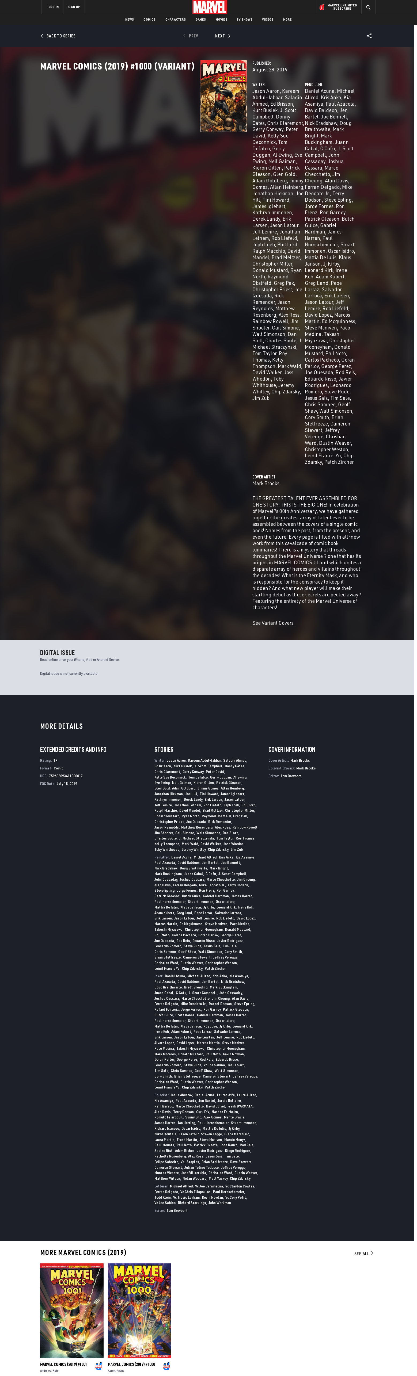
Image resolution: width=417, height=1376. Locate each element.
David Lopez (262, 210)
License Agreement (267, 1363)
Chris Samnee (311, 249)
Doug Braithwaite (193, 622)
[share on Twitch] (355, 1329)
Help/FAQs (94, 1312)
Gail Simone (184, 587)
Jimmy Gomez (217, 153)
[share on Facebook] (311, 1318)
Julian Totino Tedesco (201, 921)
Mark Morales (165, 808)
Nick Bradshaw (309, 127)
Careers (92, 1320)
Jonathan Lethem (177, 178)
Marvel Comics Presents (61, 1255)
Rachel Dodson (220, 758)
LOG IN (54, 7)
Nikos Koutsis (165, 888)
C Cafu (286, 140)
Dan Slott (205, 223)
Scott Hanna (185, 769)
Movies (221, 19)
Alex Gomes (213, 871)
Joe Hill (214, 159)
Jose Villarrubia (193, 927)
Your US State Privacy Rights (142, 1363)
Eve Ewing (227, 140)
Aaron (111, 1125)
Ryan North (173, 197)
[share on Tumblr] (355, 1318)
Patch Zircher (319, 274)
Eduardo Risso (331, 236)
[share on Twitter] (326, 1318)
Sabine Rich (163, 905)
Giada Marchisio (236, 888)
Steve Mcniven (265, 217)
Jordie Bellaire (229, 855)
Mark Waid (209, 236)
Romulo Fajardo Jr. (168, 871)
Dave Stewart (241, 916)
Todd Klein (162, 951)
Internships (96, 1327)
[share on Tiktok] (311, 1340)
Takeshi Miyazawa (334, 217)
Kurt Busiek (195, 121)
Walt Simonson (175, 223)
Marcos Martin (294, 210)
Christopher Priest (170, 204)
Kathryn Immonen (215, 165)
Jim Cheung (262, 153)
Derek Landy (154, 172)
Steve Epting (322, 159)
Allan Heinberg (232, 543)
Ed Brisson (169, 121)
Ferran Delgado (320, 153)
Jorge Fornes (187, 645)
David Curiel (215, 860)
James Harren (333, 172)
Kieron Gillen (184, 146)
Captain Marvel (223, 1255)
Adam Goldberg (182, 153)
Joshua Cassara (289, 146)
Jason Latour (212, 172)
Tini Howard (209, 548)
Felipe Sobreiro (166, 916)
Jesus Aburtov (181, 849)
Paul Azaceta (284, 121)
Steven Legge (211, 888)
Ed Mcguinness (328, 210)
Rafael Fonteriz (166, 764)
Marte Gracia (234, 871)
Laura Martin (164, 894)
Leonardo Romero (308, 242)
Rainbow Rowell (181, 217)
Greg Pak (240, 570)
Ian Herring (186, 877)
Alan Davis (289, 153)
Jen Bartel (210, 617)
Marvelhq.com (149, 1320)
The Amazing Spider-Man (315, 1255)
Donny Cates (178, 127)
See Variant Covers (160, 377)
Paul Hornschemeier (271, 178)
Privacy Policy (107, 1363)
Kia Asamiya (245, 611)
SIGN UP (74, 7)
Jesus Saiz (260, 249)
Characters (175, 19)
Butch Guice (262, 172)
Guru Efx (202, 866)
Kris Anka (326, 114)
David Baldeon (317, 121)
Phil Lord (163, 185)
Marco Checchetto (328, 146)
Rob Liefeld (212, 178)
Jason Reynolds (182, 210)
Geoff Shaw (341, 249)
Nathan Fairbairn (225, 866)
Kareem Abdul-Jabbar (194, 114)
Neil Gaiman (154, 146)
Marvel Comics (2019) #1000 (131, 1119)
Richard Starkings (192, 957)
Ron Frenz (277, 165)
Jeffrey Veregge (307, 261)
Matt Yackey (218, 933)
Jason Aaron (154, 114)
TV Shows (245, 19)
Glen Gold (151, 153)
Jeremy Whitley (194, 603)
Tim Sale (284, 249)
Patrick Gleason (219, 146)
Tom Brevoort (177, 965)
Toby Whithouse (206, 242)
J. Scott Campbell (315, 140)
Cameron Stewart (268, 261)
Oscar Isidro (225, 656)
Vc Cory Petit (235, 951)
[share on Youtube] (311, 1329)
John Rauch (228, 899)
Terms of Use (82, 1363)
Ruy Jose (210, 780)
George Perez (231, 689)
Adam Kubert (317, 191)
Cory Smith (296, 255)
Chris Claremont (212, 127)
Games (201, 19)
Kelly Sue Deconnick (210, 134)
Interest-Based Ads (301, 1363)
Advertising (146, 1304)
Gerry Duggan (176, 140)
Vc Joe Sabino (214, 819)
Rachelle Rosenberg (170, 911)
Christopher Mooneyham (276, 223)
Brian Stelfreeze (329, 255)
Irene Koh (290, 191)
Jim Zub (198, 249)
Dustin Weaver (279, 268)
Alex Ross (150, 217)
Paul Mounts (164, 899)
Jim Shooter (215, 217)
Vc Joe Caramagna (209, 940)
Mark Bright (289, 134)
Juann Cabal (262, 140)
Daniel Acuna (263, 114)
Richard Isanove (166, 883)
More (287, 19)
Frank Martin (187, 894)
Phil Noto (161, 689)
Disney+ (142, 1312)
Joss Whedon (172, 242)
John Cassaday (165, 633)
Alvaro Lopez (164, 797)
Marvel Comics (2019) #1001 (63, 1119)
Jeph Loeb (231, 559)
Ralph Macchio (192, 185)
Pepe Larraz (276, 197)
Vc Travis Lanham (186, 951)
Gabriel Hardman (297, 172)
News (129, 19)
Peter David (173, 134)
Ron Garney (304, 165)
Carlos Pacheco (278, 230)
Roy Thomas (245, 593)
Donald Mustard (323, 223)
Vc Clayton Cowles (239, 940)
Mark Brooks (153, 296)
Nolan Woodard (194, 933)
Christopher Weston (318, 268)
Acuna (120, 1125)
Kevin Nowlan (233, 808)
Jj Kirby (337, 185)
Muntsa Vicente (166, 927)
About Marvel (97, 1304)
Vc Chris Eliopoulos (195, 946)
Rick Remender (219, 576)
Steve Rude (342, 242)
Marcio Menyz (234, 894)
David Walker (210, 598)
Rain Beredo (163, 860)
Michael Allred (297, 114)
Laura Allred (246, 849)
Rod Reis (304, 236)
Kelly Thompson (177, 236)
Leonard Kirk (263, 191)
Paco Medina (297, 217)
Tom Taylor (219, 230)
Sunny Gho (193, 871)
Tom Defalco (198, 531)
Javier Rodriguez (267, 242)
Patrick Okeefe (206, 899)
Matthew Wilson (167, 933)
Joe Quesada (207, 204)
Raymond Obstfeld (209, 197)
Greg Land (184, 667)
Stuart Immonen (313, 178)
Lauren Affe (226, 849)
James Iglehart (176, 165)
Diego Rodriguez (237, 905)
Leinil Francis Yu (167, 722)
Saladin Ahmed (234, 515)
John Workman (219, 957)
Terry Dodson (291, 159)
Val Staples (190, 916)
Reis (56, 1125)
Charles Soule (165, 593)
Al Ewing (203, 140)
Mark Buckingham (324, 134)
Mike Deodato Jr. (212, 639)
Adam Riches (185, 905)
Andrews (45, 1125)
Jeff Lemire (309, 204)
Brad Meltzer (154, 191)
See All (364, 1008)
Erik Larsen (182, 172)
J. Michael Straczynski (180, 230)
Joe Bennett (278, 127)
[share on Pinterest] (341, 1329)
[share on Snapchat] (326, 1329)
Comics (149, 19)
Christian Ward (166, 717)
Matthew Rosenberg (224, 210)
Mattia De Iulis (279, 185)
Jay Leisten (205, 791)
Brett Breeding (195, 741)
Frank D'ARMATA (240, 860)
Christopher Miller (191, 191)
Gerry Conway (193, 526)
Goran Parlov (312, 230)
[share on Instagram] (341, 1318)
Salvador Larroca (310, 197)
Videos (267, 19)
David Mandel (226, 185)
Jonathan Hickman (183, 159)
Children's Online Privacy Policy (225, 1363)
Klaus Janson (312, 185)
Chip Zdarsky (173, 249)
